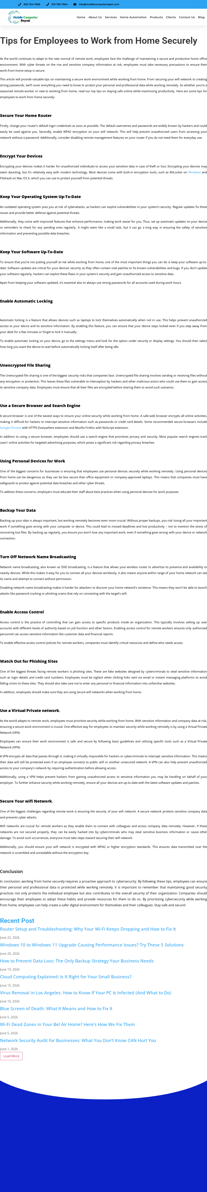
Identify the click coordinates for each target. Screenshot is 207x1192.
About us (95, 17)
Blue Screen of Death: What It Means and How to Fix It (56, 1008)
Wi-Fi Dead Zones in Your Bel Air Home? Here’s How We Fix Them (67, 1024)
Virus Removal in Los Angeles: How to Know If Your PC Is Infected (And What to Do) (85, 993)
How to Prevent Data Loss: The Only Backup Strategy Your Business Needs (77, 961)
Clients (171, 17)
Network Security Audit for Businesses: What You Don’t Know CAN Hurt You (78, 1040)
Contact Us (187, 17)
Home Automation (133, 17)
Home (81, 17)
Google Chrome (10, 428)
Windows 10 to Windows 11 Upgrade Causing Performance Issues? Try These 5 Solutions (92, 945)
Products (156, 17)
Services (111, 17)
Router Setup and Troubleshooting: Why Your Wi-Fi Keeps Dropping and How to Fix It (88, 929)
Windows (194, 172)
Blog (201, 17)
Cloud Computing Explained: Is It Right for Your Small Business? (65, 976)
